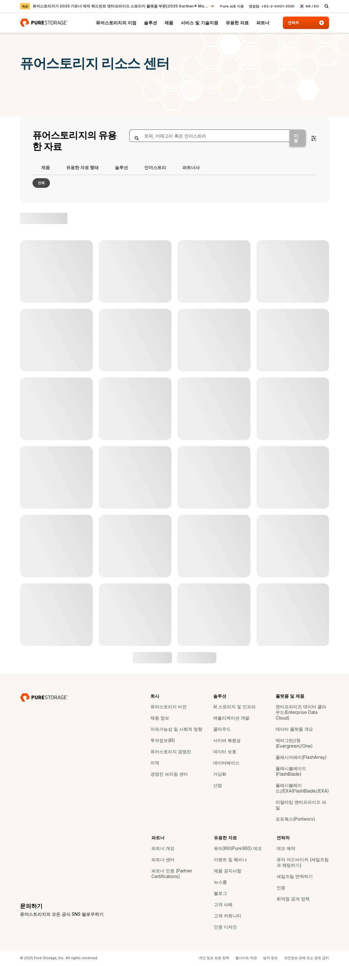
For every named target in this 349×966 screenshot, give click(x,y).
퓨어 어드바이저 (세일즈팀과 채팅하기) (303, 862)
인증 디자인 (225, 926)
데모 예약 (286, 848)
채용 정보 (159, 717)
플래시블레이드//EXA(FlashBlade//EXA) (302, 788)
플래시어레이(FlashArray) (301, 757)
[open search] (326, 6)
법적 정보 (270, 958)
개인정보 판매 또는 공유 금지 (306, 958)
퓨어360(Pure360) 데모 (238, 848)
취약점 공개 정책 (293, 898)
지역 (154, 762)
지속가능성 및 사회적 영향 (176, 729)
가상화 (219, 774)
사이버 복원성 (227, 740)
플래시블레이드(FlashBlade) (291, 771)
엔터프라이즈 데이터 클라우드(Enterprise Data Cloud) (301, 712)
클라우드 (222, 729)
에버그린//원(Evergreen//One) (294, 743)
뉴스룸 (220, 882)
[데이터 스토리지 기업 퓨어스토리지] (44, 697)
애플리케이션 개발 (231, 717)
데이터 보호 (224, 751)
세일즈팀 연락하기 (295, 876)
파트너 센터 (162, 859)
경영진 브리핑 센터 (169, 774)
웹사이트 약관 (246, 958)
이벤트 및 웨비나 (230, 859)
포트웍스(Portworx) (295, 819)
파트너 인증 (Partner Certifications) (171, 873)
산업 (217, 785)
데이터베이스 (226, 762)
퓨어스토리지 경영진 (170, 751)
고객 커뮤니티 (227, 915)
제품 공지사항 (227, 870)
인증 (281, 887)
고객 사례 (223, 904)
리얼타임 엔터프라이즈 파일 (301, 804)
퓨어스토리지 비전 (168, 706)
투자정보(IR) (162, 740)
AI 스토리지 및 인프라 (234, 706)
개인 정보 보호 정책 (214, 958)
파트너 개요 (162, 848)
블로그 (220, 893)
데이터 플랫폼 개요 (294, 729)
